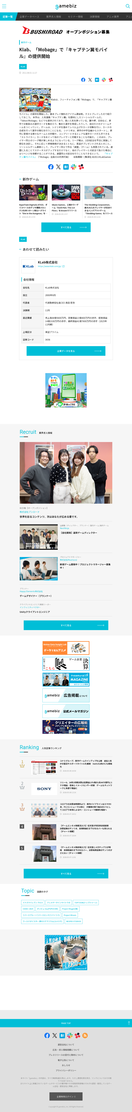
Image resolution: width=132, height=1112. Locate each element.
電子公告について (66, 1060)
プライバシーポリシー (66, 1070)
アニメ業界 (113, 16)
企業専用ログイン (66, 1096)
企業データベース (29, 16)
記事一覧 (8, 16)
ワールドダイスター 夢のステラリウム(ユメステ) (42, 921)
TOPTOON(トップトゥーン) (85, 902)
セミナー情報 (75, 16)
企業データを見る (66, 351)
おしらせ (66, 1065)
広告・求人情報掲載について (66, 1049)
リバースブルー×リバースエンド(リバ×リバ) (41, 915)
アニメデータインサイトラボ (58, 902)
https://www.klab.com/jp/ (51, 266)
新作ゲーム (26, 42)
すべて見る (66, 227)
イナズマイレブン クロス (33, 902)
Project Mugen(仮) (70, 908)
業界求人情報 (53, 16)
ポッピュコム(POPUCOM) (47, 908)
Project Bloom (70, 915)
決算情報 (95, 16)
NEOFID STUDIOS (73, 921)
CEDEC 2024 (28, 908)
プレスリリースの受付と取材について (66, 1054)
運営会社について (66, 1044)
